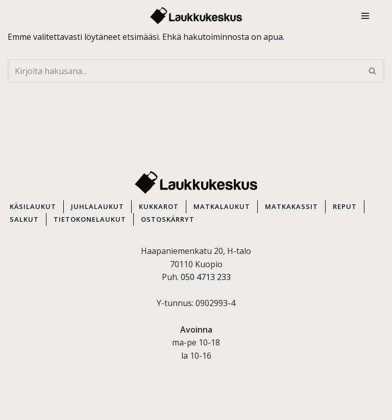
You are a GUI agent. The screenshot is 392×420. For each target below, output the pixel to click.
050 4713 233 (206, 277)
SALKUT (24, 219)
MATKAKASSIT (291, 206)
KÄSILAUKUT (33, 206)
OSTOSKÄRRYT (167, 219)
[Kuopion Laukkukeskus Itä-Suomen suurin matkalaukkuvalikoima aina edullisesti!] (196, 16)
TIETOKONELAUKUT (90, 219)
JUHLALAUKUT (97, 206)
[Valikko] (365, 16)
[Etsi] (184, 71)
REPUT (345, 206)
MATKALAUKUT (221, 206)
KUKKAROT (159, 206)
